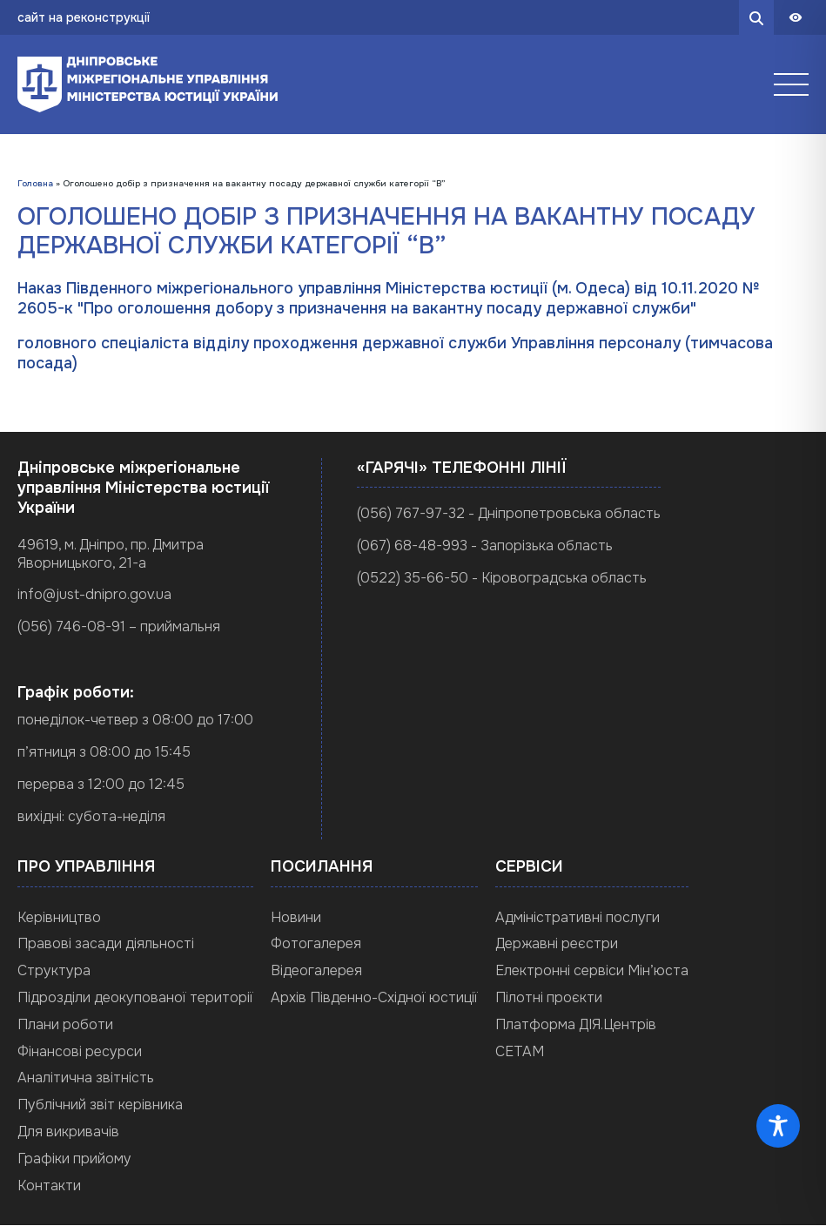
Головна (35, 183)
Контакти (49, 1185)
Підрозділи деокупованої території (135, 997)
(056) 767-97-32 (411, 513)
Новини (296, 917)
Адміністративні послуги (577, 917)
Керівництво (59, 917)
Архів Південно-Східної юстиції (374, 997)
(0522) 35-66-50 (412, 578)
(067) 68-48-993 (412, 545)
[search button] (756, 17)
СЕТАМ (519, 1051)
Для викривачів (68, 1131)
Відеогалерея (316, 970)
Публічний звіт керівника (100, 1104)
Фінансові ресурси (79, 1051)
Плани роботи (65, 1024)
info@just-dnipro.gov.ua (94, 595)
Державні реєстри (556, 944)
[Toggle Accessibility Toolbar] (778, 1125)
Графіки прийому (74, 1158)
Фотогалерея (316, 944)
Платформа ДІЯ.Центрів (575, 1024)
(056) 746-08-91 (71, 626)
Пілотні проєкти (548, 997)
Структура (54, 970)
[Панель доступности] (795, 17)
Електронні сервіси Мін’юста (591, 970)
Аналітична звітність (85, 1078)
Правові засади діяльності (105, 944)
